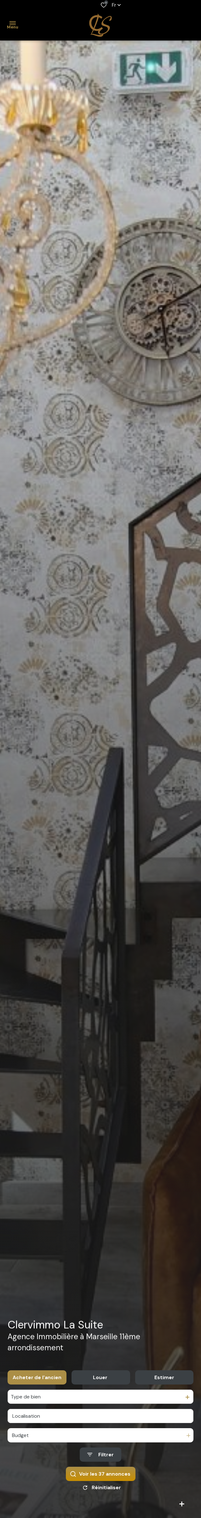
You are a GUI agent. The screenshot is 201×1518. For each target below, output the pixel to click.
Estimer (164, 1377)
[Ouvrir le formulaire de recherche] (100, 1454)
